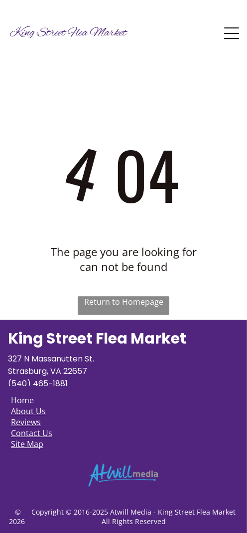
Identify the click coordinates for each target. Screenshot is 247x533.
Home (22, 400)
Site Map (27, 444)
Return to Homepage (123, 301)
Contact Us (31, 433)
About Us (28, 411)
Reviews (26, 422)
